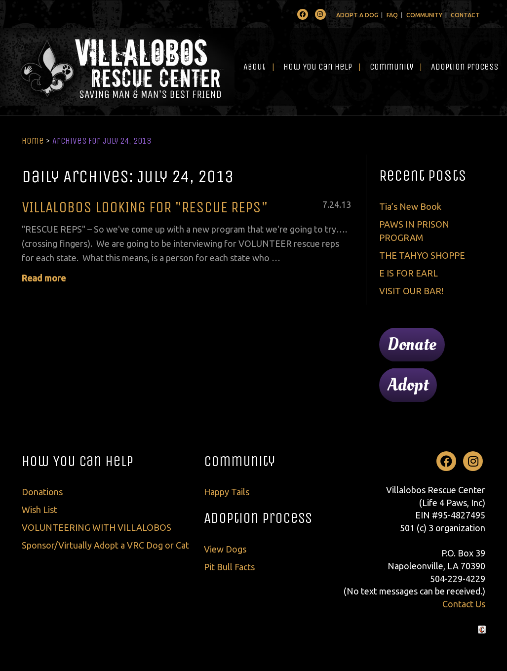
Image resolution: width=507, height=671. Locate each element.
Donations (42, 492)
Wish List (39, 509)
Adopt (408, 385)
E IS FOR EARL (408, 273)
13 (346, 204)
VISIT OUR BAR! (411, 291)
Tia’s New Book (410, 206)
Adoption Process (464, 66)
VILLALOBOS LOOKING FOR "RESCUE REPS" (145, 207)
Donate (412, 344)
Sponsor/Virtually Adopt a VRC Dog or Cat (105, 545)
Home (33, 140)
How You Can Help (317, 66)
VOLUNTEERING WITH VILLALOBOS (96, 527)
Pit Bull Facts (229, 567)
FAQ (392, 15)
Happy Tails (226, 492)
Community (424, 15)
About (254, 66)
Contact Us (463, 604)
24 (334, 204)
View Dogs (225, 549)
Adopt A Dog (357, 15)
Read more (44, 278)
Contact (465, 15)
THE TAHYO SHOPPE (422, 255)
